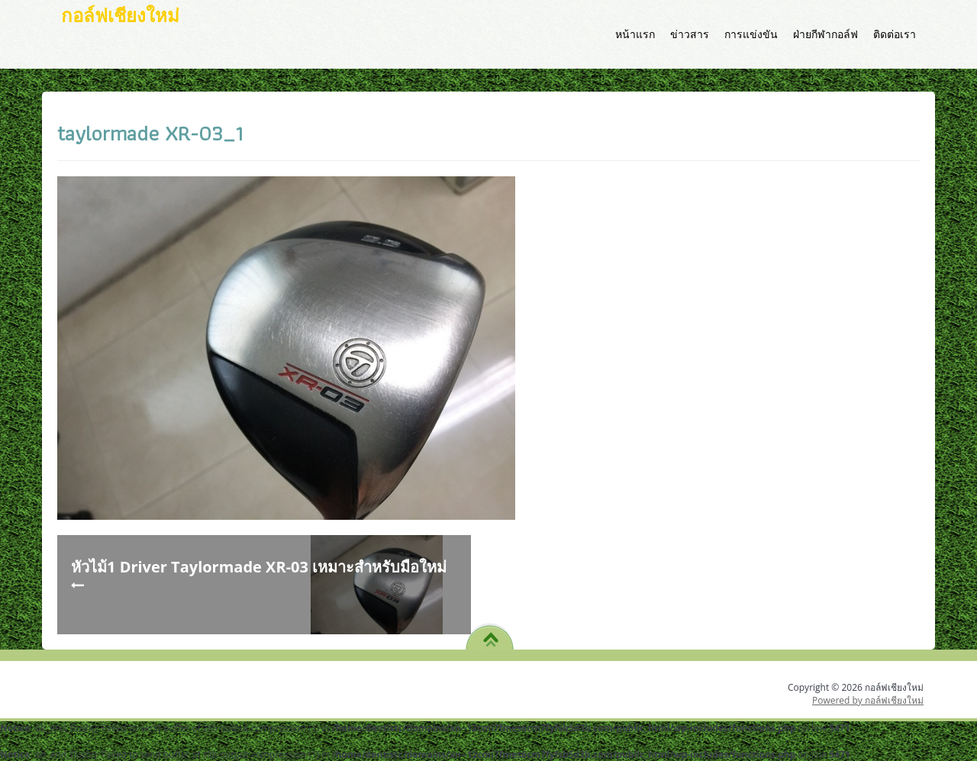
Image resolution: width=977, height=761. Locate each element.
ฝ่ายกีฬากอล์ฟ (825, 34)
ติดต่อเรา (894, 34)
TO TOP (490, 634)
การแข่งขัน (751, 34)
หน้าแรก (635, 34)
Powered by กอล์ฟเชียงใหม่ (868, 700)
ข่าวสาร (689, 34)
